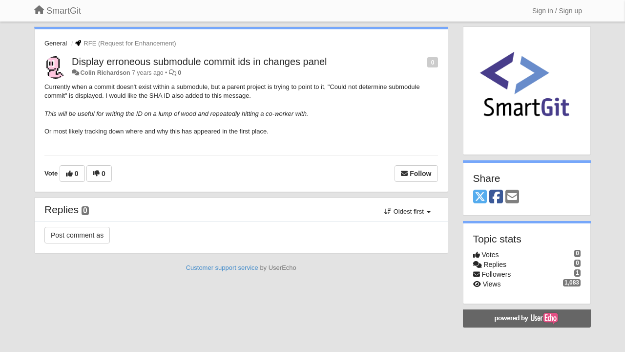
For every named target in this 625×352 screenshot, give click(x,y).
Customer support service (222, 267)
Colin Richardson (105, 72)
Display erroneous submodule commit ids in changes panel (199, 61)
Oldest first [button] (407, 211)
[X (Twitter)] (480, 197)
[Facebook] (496, 197)
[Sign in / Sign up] (557, 10)
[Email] (512, 197)
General (55, 43)
